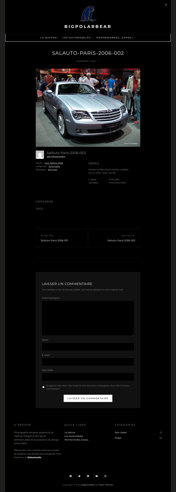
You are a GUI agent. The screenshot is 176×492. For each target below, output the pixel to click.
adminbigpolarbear (56, 156)
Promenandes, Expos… (115, 37)
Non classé (121, 432)
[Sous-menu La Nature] (58, 37)
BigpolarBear (88, 26)
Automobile (54, 166)
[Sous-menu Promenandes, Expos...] (135, 37)
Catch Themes (106, 485)
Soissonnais (34, 457)
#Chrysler (52, 169)
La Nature (48, 37)
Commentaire (51, 298)
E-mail (46, 355)
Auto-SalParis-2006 (54, 163)
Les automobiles (77, 37)
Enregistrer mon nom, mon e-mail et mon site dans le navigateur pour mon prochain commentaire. (87, 387)
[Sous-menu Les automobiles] (92, 37)
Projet (118, 438)
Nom (46, 339)
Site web (47, 370)
